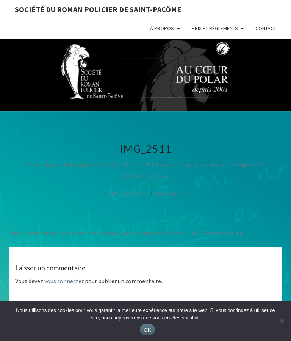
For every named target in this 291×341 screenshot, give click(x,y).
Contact (265, 28)
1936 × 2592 (140, 165)
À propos (162, 28)
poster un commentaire (203, 233)
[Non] (281, 321)
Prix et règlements (215, 28)
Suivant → (173, 194)
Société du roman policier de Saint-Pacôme (98, 9)
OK (147, 330)
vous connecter (64, 281)
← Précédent (123, 194)
